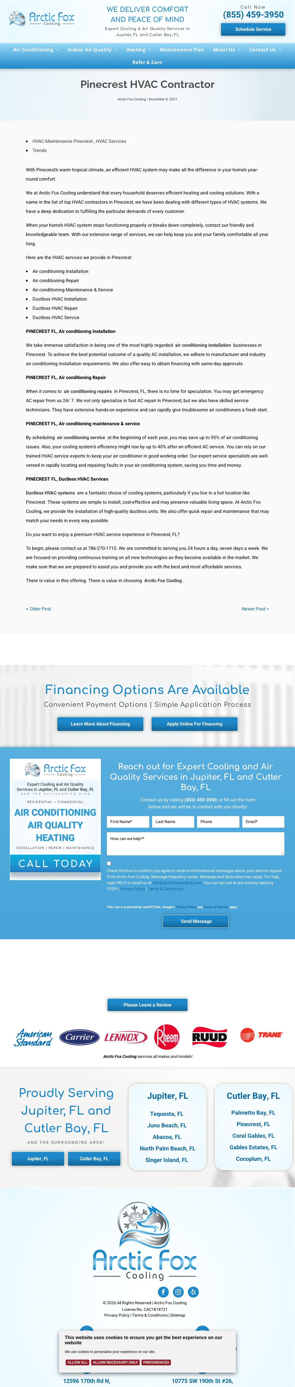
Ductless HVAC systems (50, 493)
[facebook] (163, 1293)
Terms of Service (215, 907)
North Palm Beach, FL (168, 1148)
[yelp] (193, 1293)
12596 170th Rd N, (86, 1381)
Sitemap (177, 1315)
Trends (40, 150)
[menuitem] (36, 49)
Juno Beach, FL (167, 1125)
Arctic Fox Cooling (163, 580)
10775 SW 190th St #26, (202, 1381)
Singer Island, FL (166, 1160)
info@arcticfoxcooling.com (177, 883)
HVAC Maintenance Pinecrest (63, 141)
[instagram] (178, 1293)
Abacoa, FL (167, 1137)
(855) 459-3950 (253, 15)
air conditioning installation (203, 345)
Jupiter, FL (167, 1096)
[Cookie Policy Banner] (147, 1352)
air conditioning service (81, 437)
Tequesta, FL (167, 1114)
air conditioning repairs (88, 391)
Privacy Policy (132, 889)
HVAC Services (111, 141)
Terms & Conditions (165, 889)
